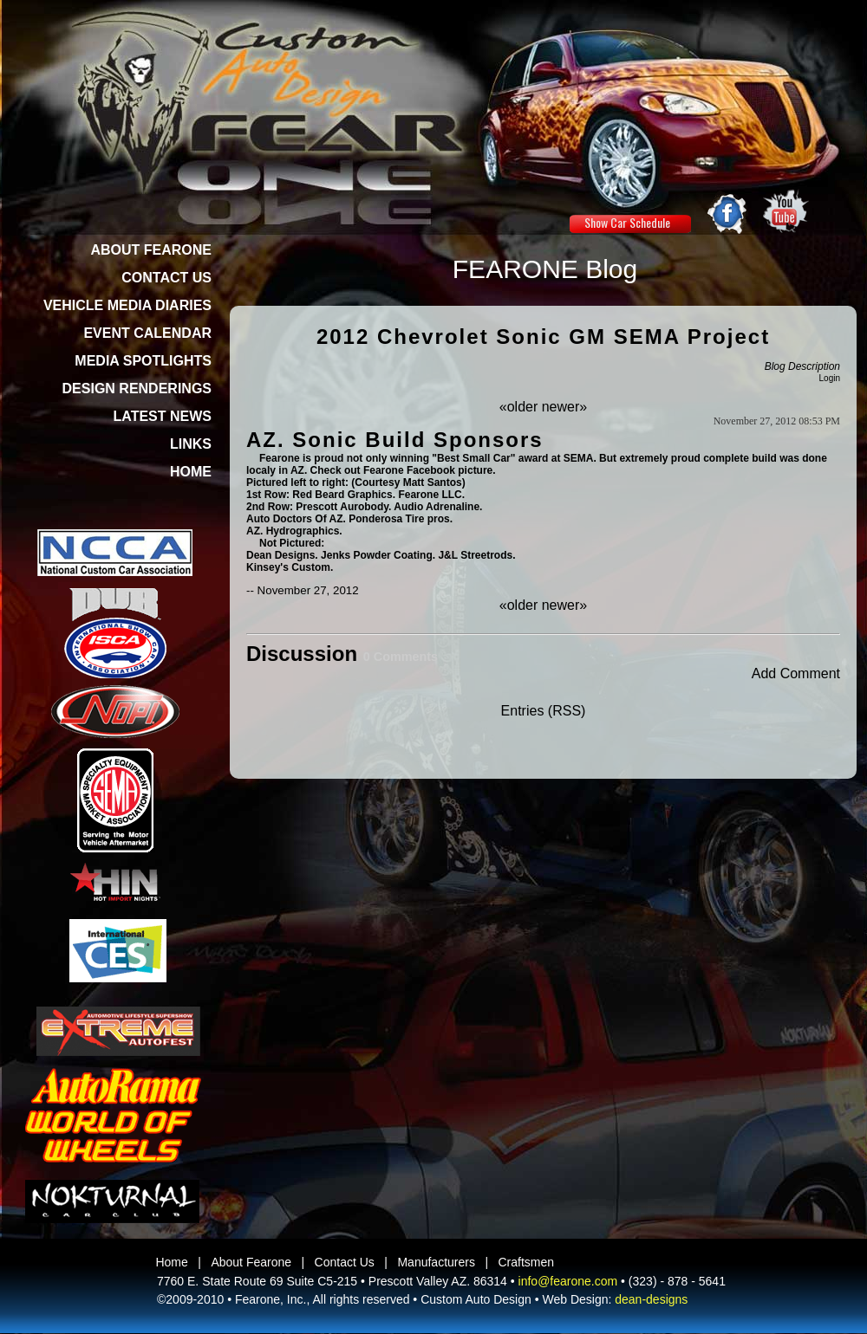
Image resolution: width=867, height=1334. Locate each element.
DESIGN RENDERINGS (137, 388)
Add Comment (796, 673)
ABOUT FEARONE (151, 250)
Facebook (431, 470)
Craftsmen (527, 1262)
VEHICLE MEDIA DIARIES (127, 305)
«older (518, 406)
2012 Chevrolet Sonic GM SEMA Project (543, 336)
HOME (191, 471)
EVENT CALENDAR (147, 333)
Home (171, 1262)
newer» (564, 406)
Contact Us (345, 1262)
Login (829, 378)
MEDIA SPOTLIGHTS (143, 360)
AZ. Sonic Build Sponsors (395, 439)
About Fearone (251, 1262)
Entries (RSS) (543, 710)
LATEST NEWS (163, 416)
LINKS (191, 444)
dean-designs (651, 1299)
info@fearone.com (568, 1281)
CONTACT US (166, 277)
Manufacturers (435, 1262)
